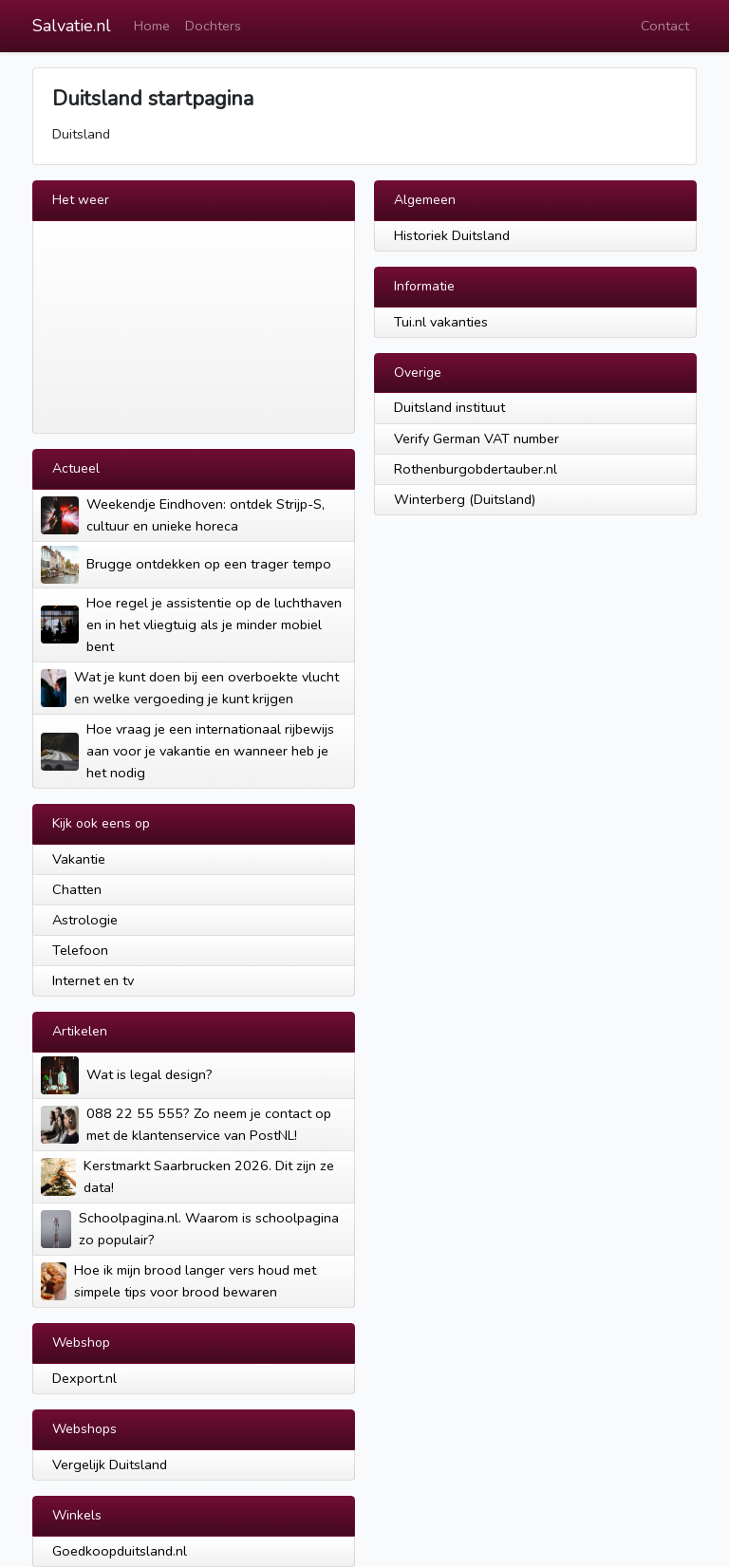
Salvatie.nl (71, 25)
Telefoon (80, 950)
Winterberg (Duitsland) (464, 499)
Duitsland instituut (449, 407)
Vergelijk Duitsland (109, 1464)
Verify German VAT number (476, 438)
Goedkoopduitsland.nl (119, 1550)
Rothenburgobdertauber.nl (475, 468)
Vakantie (78, 858)
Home (152, 25)
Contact (665, 25)
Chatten (77, 889)
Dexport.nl (84, 1378)
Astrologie (85, 919)
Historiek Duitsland (452, 235)
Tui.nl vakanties (441, 321)
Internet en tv (93, 980)
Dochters (213, 25)
